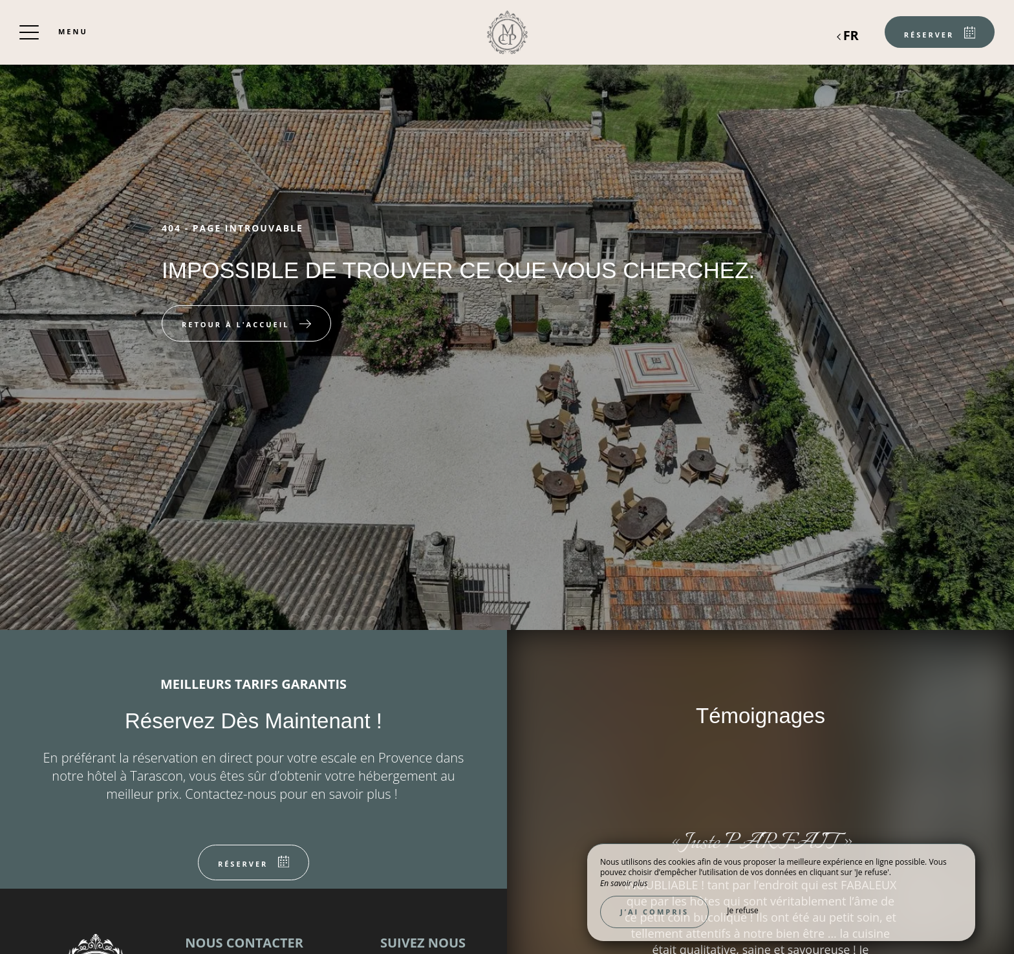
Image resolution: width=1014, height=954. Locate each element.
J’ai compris (654, 911)
